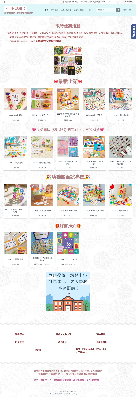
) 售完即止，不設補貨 (82, 129)
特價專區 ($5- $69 (50, 129)
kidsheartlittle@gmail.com (112, 2)
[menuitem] (47, 9)
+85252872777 (128, 2)
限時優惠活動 (68, 26)
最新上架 (68, 81)
